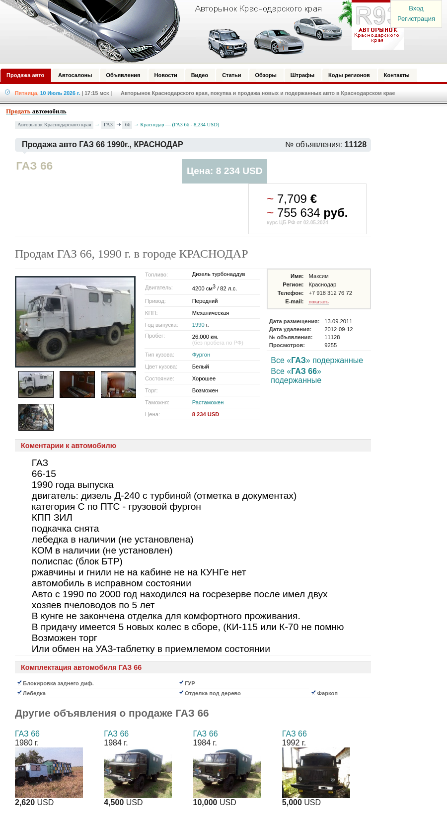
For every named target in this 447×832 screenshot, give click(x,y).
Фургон (201, 355)
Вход (416, 8)
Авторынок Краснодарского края (54, 124)
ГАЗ (108, 124)
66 (127, 124)
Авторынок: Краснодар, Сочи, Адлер (198, 31)
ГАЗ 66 (27, 734)
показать (318, 301)
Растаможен (208, 402)
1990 (198, 325)
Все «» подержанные (317, 360)
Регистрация (416, 18)
